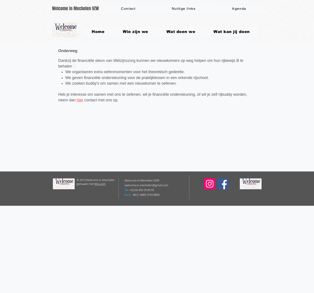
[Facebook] (222, 183)
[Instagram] (209, 183)
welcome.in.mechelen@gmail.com (146, 185)
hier (80, 100)
